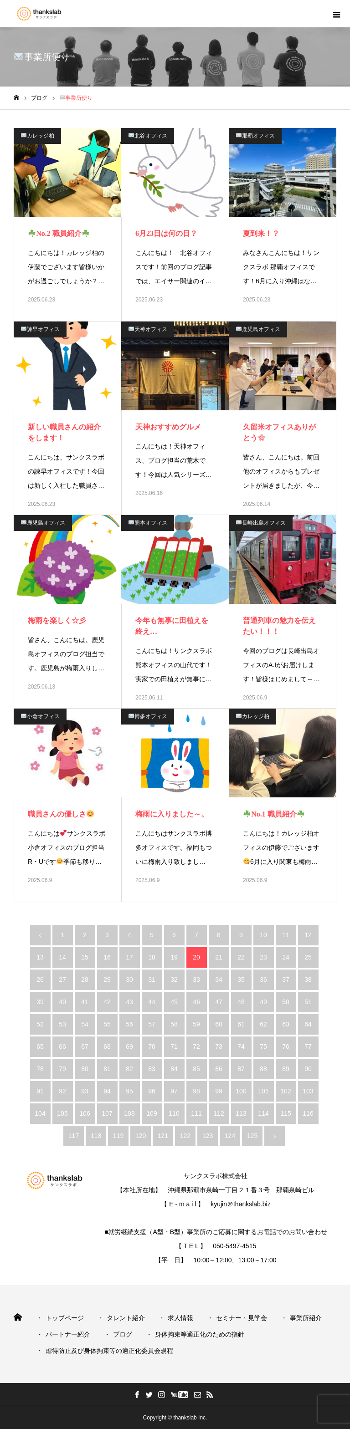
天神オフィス (148, 329)
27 (62, 979)
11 (285, 935)
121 (163, 1135)
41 (84, 1001)
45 (174, 1001)
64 (308, 1024)
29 (107, 979)
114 (263, 1113)
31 (151, 979)
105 (62, 1113)
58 (174, 1024)
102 (285, 1091)
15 (84, 957)
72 (196, 1046)
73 (218, 1046)
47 (218, 1001)
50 (285, 1001)
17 (129, 957)
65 (40, 1046)
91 (40, 1091)
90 (308, 1068)
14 (62, 957)
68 (107, 1046)
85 (196, 1068)
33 (196, 979)
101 (263, 1091)
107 (107, 1113)
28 (84, 979)
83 (151, 1068)
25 (308, 957)
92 (62, 1091)
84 (174, 1068)
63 (285, 1024)
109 (151, 1113)
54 (84, 1024)
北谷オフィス (148, 136)
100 (241, 1091)
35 (241, 979)
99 (218, 1091)
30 (129, 979)
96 (151, 1091)
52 (40, 1024)
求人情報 (180, 1318)
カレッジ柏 (37, 136)
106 (84, 1113)
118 (96, 1135)
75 (263, 1046)
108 (129, 1113)
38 (308, 979)
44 (151, 1001)
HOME (18, 1317)
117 (73, 1135)
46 (196, 1001)
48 (241, 1001)
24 (285, 957)
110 (174, 1113)
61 (241, 1024)
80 (84, 1068)
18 (151, 957)
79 (62, 1068)
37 (285, 979)
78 (40, 1068)
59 (196, 1024)
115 (285, 1113)
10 (263, 935)
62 (263, 1024)
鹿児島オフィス (258, 329)
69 (129, 1046)
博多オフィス (148, 716)
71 (174, 1046)
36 (263, 979)
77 (308, 1046)
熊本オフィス (148, 523)
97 (174, 1091)
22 (241, 957)
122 (185, 1135)
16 (107, 957)
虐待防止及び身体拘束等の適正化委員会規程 (109, 1350)
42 (107, 1001)
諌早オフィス (40, 329)
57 (151, 1024)
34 (218, 979)
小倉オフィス (40, 716)
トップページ (65, 1318)
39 (40, 1001)
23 (263, 957)
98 (196, 1091)
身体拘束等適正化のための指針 (199, 1334)
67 (84, 1046)
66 (62, 1046)
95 (129, 1091)
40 (62, 1001)
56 (129, 1024)
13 (40, 957)
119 (118, 1135)
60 (218, 1024)
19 (174, 957)
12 (308, 935)
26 (40, 979)
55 (107, 1024)
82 (129, 1068)
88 (263, 1068)
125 (252, 1135)
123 (207, 1135)
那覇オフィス (255, 136)
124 (230, 1135)
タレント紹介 (126, 1318)
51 (308, 1001)
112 (218, 1113)
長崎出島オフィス (261, 523)
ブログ (122, 1334)
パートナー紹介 (68, 1334)
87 (241, 1068)
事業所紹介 (306, 1318)
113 (241, 1113)
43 (129, 1001)
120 (140, 1135)
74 (241, 1046)
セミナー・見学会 (241, 1318)
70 (151, 1046)
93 (84, 1091)
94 (107, 1091)
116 (308, 1113)
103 (308, 1091)
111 (196, 1113)
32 (174, 979)
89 (285, 1068)
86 (218, 1068)
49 (263, 1001)
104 (40, 1113)
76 (285, 1046)
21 (218, 957)
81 (107, 1068)
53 (62, 1024)
